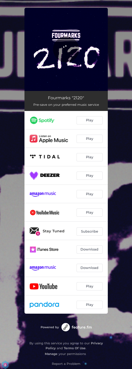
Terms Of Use (75, 348)
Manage (51, 354)
